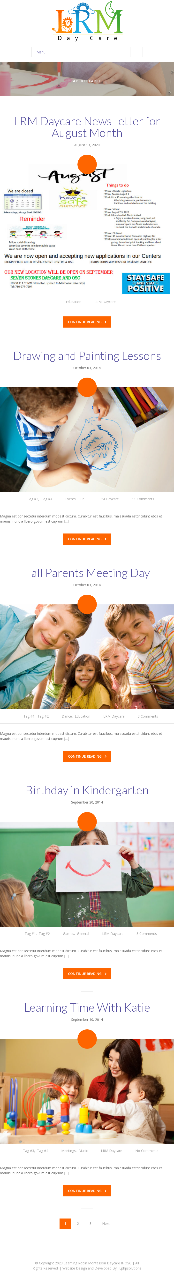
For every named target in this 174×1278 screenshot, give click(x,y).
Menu (90, 52)
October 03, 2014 (87, 367)
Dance (67, 716)
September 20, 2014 (87, 802)
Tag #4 (46, 499)
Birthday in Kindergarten (87, 790)
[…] (66, 521)
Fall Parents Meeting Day (87, 572)
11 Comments (143, 499)
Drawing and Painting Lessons (87, 355)
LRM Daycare (105, 301)
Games (68, 933)
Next (106, 1223)
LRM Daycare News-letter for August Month (87, 126)
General (83, 933)
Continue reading (87, 322)
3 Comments (148, 716)
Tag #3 (32, 499)
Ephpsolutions (130, 1268)
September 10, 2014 (87, 1019)
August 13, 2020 (87, 145)
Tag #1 (29, 716)
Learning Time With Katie (87, 1007)
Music (83, 1150)
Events (70, 499)
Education (73, 301)
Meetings (68, 1150)
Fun (81, 499)
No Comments (147, 1150)
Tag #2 (43, 716)
